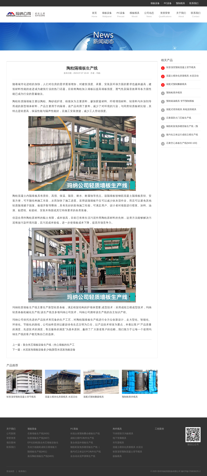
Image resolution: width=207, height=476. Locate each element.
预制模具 (180, 3)
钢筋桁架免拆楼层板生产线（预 (182, 126)
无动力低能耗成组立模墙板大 (42, 447)
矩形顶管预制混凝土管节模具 (181, 67)
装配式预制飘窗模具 (176, 84)
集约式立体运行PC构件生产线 (85, 451)
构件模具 (117, 428)
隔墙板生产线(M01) (37, 451)
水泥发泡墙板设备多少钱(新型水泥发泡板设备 (49, 349)
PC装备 (74, 428)
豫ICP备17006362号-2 (191, 471)
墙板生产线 (30, 307)
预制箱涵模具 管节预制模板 (180, 101)
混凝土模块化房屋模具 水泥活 (128, 447)
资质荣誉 (165, 14)
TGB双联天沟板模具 (123, 433)
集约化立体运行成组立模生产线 (182, 134)
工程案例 (159, 428)
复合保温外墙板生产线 (81, 442)
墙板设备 (155, 3)
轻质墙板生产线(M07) (38, 438)
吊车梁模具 (118, 442)
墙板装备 (32, 428)
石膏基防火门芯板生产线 (178, 117)
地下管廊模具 (119, 438)
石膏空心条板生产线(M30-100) (181, 143)
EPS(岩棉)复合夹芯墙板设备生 (42, 442)
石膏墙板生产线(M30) (38, 433)
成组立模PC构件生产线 (82, 438)
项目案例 (11, 442)
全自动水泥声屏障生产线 (82, 456)
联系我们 (193, 3)
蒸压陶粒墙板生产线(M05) (40, 456)
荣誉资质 (11, 438)
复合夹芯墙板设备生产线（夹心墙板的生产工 (49, 344)
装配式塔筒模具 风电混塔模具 (181, 109)
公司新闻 (11, 433)
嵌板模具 (117, 456)
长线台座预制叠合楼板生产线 (85, 433)
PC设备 (168, 3)
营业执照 (10, 471)
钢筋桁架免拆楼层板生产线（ (85, 447)
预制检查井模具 (174, 92)
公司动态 (149, 14)
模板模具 (134, 14)
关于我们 (181, 14)
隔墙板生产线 (90, 319)
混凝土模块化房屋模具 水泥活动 (182, 75)
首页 (94, 14)
